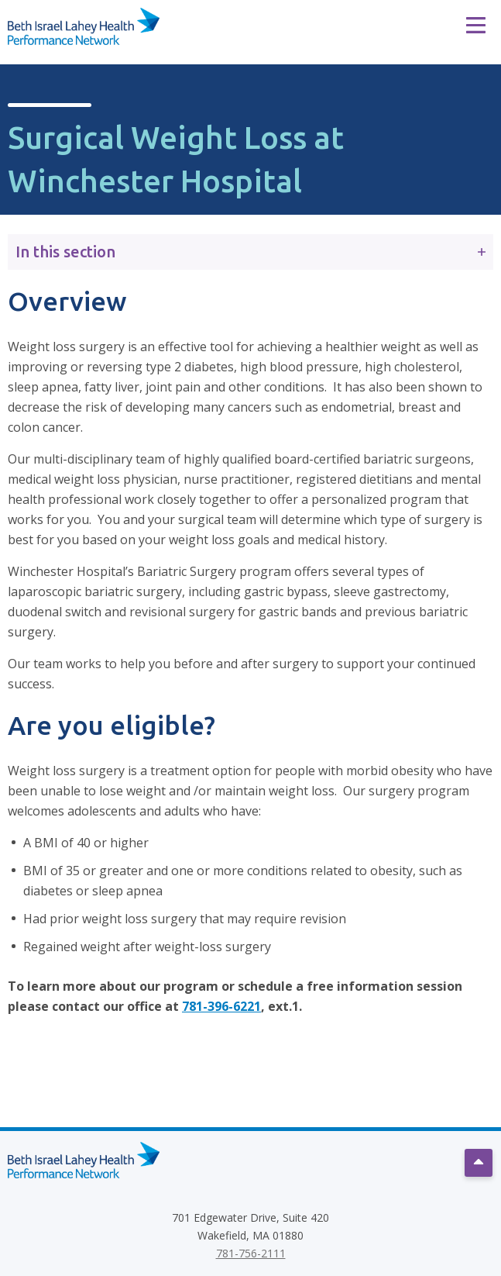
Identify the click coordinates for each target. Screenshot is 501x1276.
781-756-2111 (251, 1253)
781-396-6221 (221, 1006)
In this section (250, 251)
